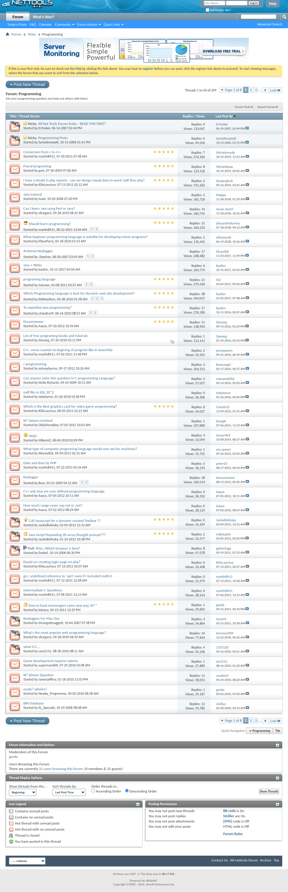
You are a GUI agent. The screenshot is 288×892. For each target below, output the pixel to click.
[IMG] (227, 821)
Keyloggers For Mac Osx (41, 618)
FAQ (33, 24)
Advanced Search (269, 24)
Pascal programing (37, 166)
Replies (188, 116)
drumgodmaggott (51, 623)
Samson (44, 285)
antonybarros (48, 368)
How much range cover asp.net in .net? (53, 505)
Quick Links (112, 24)
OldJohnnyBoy (48, 425)
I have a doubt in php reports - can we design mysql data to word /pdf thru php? (84, 180)
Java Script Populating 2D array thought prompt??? (67, 535)
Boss (42, 483)
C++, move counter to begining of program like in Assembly (68, 350)
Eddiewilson (47, 299)
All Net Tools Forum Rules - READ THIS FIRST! (72, 123)
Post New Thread (27, 84)
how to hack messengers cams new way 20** (63, 605)
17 (203, 252)
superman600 (48, 665)
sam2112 (45, 651)
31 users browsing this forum (61, 769)
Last (275, 90)
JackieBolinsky (48, 525)
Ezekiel (43, 553)
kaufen (43, 269)
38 (203, 294)
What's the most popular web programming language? (64, 632)
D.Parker (44, 128)
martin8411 (47, 156)
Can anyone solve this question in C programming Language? (69, 378)
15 (203, 223)
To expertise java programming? (47, 307)
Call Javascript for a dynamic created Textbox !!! (65, 520)
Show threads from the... (28, 786)
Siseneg (44, 340)
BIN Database (33, 703)
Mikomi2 (45, 440)
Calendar (45, 24)
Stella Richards (49, 383)
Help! (33, 436)
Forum (17, 17)
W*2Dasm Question (38, 675)
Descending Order (141, 791)
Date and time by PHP (39, 463)
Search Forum (267, 107)
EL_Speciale (47, 708)
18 (203, 478)
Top (277, 731)
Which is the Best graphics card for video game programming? (70, 406)
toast (42, 199)
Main (32, 34)
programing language (39, 279)
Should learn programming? (50, 224)
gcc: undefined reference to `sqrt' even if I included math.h (67, 576)
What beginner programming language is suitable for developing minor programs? (85, 237)
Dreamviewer (33, 321)
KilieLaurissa (47, 185)
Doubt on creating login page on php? (51, 562)
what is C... (31, 646)
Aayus (43, 326)
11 (203, 322)
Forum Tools (243, 107)
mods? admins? (35, 689)
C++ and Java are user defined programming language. (64, 491)
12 (203, 704)
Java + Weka (32, 265)
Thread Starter (29, 116)
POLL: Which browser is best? (58, 548)
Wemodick (46, 453)
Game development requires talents (50, 661)
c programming (34, 364)
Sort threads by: (64, 786)
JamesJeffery (47, 679)
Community (63, 24)
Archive (265, 860)
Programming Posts (53, 138)
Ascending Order (106, 791)
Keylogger (30, 477)
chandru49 (46, 313)
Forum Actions (87, 24)
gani (41, 170)
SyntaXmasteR (48, 142)
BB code (229, 811)
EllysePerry (46, 241)
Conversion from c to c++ (42, 152)
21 (203, 280)
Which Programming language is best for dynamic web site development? (79, 293)
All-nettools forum (244, 860)
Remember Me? (218, 10)
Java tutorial (32, 194)
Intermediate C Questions (42, 590)
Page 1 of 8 (233, 90)
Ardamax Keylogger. (38, 251)
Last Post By (226, 116)
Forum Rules (232, 834)
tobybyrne (46, 397)
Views (200, 116)
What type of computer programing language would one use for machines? (80, 449)
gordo (13, 756)
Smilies (228, 816)
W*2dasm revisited (37, 420)
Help (272, 4)
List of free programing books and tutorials (55, 335)
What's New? (43, 17)
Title (13, 116)
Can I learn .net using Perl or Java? (49, 208)
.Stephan (45, 257)
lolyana (44, 610)
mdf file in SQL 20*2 (38, 392)
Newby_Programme (53, 694)
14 (203, 209)
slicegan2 (45, 213)
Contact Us (219, 860)
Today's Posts (17, 24)
